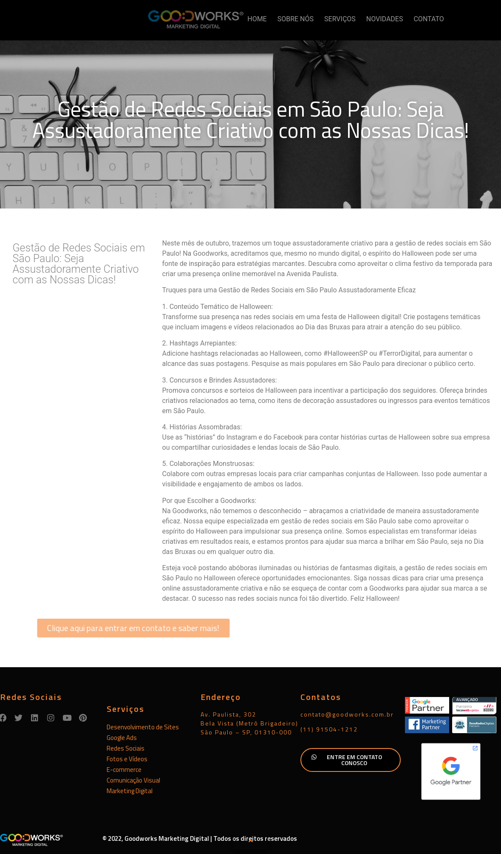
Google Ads (122, 738)
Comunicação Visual (133, 780)
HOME (256, 19)
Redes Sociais (125, 748)
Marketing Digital (130, 791)
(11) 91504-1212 (329, 729)
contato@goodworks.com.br (347, 714)
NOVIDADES (384, 19)
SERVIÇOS (340, 19)
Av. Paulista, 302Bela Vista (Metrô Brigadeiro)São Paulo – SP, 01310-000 (249, 723)
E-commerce (124, 769)
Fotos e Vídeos (127, 759)
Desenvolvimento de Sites (143, 727)
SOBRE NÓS (295, 19)
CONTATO (428, 19)
